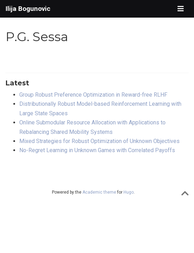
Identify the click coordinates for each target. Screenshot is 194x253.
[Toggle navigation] (180, 9)
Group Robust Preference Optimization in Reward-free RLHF (93, 94)
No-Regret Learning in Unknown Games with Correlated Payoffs (97, 150)
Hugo (128, 192)
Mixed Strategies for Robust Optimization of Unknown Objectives (99, 141)
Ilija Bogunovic (28, 9)
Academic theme (99, 192)
